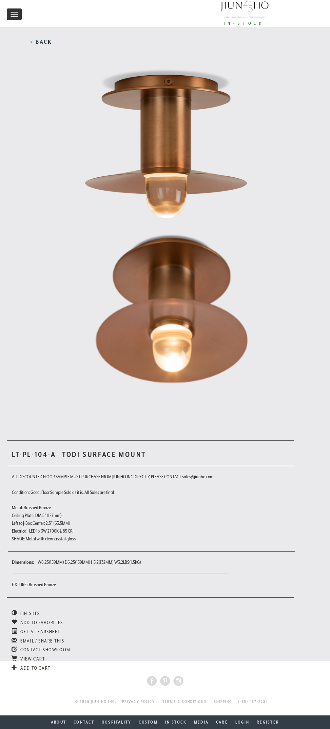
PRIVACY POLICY (138, 701)
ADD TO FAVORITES (37, 622)
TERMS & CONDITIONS (184, 701)
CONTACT (84, 722)
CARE (222, 722)
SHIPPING (223, 701)
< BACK (41, 41)
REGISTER (268, 722)
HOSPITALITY (117, 722)
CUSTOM (148, 722)
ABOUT (58, 722)
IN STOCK (176, 722)
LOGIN (242, 722)
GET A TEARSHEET (36, 631)
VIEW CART (28, 658)
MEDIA (201, 722)
